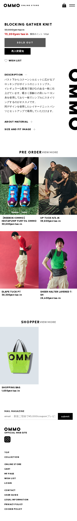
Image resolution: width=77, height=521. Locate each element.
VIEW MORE (50, 152)
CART (7, 469)
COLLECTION (11, 457)
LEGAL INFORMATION (16, 500)
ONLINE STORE (30, 5)
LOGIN (8, 483)
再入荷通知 (17, 51)
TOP (6, 452)
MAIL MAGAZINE (14, 411)
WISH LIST (15, 60)
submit (65, 416)
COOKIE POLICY (13, 509)
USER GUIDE (11, 495)
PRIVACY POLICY (13, 504)
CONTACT (10, 490)
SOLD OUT (25, 42)
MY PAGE (9, 474)
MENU (72, 5)
